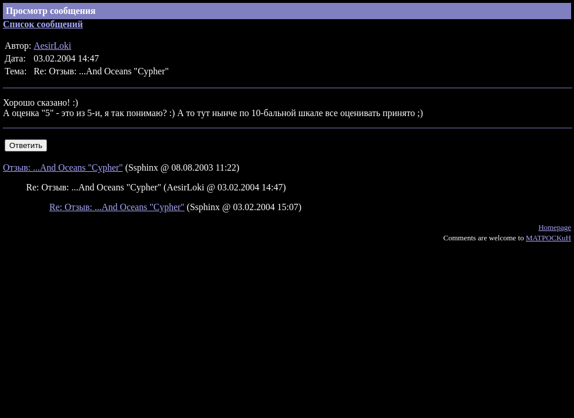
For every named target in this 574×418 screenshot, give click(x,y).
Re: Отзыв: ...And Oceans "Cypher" (117, 207)
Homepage (555, 227)
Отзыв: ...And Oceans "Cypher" (63, 167)
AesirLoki (52, 46)
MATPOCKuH (548, 237)
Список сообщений (43, 24)
